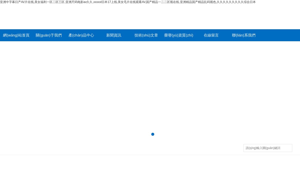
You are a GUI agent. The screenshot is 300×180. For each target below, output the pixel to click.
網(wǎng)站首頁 (16, 35)
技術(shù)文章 (146, 35)
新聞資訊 (113, 35)
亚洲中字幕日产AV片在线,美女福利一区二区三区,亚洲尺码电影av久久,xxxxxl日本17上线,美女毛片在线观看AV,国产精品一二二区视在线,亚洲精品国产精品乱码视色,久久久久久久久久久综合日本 (128, 2)
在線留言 (211, 35)
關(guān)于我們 (49, 35)
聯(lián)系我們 (243, 35)
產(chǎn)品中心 (81, 35)
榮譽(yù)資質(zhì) (178, 35)
